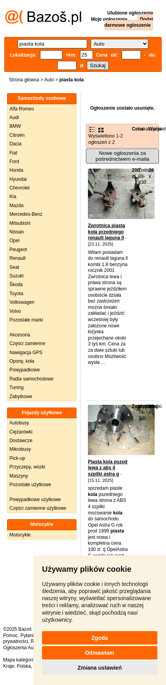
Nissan (16, 232)
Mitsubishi (19, 223)
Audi (14, 117)
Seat (14, 267)
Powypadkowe (24, 370)
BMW (15, 126)
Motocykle (20, 535)
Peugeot (18, 249)
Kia (12, 196)
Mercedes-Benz (25, 214)
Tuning (16, 387)
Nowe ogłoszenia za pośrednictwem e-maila (122, 156)
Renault (17, 258)
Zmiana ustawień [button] (99, 668)
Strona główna (24, 80)
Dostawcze (21, 440)
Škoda (16, 284)
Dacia (15, 144)
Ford (14, 161)
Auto (49, 80)
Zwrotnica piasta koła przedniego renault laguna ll (106, 232)
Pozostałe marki (26, 320)
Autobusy (19, 423)
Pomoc (10, 635)
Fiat (13, 153)
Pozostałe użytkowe (30, 484)
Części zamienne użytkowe (37, 508)
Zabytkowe (20, 396)
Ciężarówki (21, 432)
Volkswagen (22, 302)
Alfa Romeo (21, 109)
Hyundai (18, 179)
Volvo (15, 311)
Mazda (16, 205)
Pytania (28, 635)
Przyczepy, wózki (27, 467)
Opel (14, 240)
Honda (16, 170)
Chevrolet (19, 188)
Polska (24, 666)
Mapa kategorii (18, 660)
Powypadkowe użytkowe (35, 499)
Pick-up (17, 458)
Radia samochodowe (31, 379)
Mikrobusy (20, 449)
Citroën (17, 135)
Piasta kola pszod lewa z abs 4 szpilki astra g (108, 468)
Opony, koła (21, 361)
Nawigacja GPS (25, 352)
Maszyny (18, 476)
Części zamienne (27, 343)
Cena (137, 129)
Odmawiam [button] (99, 653)
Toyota (16, 293)
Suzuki (16, 276)
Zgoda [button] (99, 638)
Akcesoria (19, 335)
